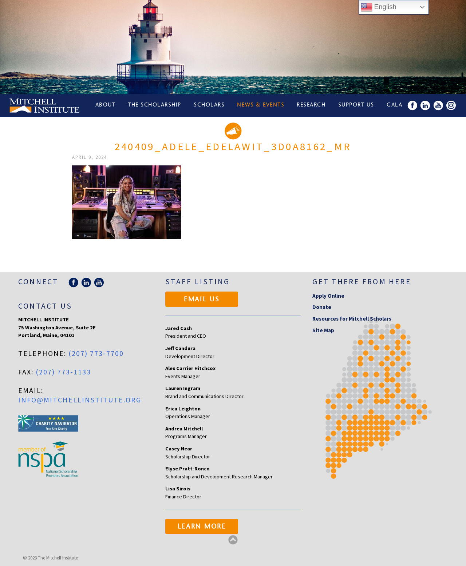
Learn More (202, 527)
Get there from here (361, 281)
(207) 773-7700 (96, 353)
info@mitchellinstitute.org (79, 399)
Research (311, 105)
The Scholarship (155, 105)
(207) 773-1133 (63, 371)
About (105, 105)
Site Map (323, 330)
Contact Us (45, 306)
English (378, 7)
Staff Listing (197, 281)
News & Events (261, 105)
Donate (321, 307)
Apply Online (328, 295)
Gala (395, 105)
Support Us (357, 105)
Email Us (202, 300)
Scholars (209, 105)
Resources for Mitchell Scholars (351, 318)
